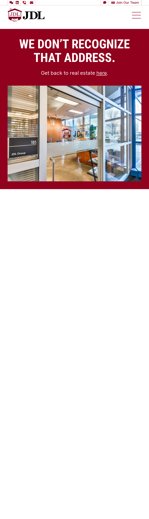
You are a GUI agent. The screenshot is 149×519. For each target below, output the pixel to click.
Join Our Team (124, 2)
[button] (11, 2)
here (101, 72)
